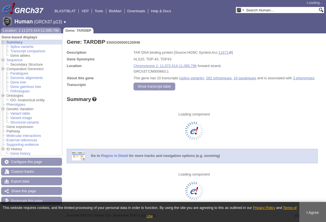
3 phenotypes (303, 78)
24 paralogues (245, 78)
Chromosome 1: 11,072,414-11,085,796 (165, 66)
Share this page (23, 191)
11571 (224, 52)
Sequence (14, 60)
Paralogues (19, 73)
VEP (85, 11)
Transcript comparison (27, 51)
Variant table (20, 113)
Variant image (21, 118)
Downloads (136, 11)
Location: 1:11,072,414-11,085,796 (31, 30)
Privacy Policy (264, 208)
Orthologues (20, 91)
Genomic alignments (26, 78)
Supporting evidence (22, 144)
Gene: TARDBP (78, 30)
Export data (20, 181)
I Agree (313, 212)
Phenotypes (15, 104)
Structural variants (24, 122)
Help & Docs (161, 11)
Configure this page (26, 162)
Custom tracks (22, 171)
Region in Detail (114, 156)
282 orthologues (219, 78)
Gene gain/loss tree (25, 87)
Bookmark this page (27, 201)
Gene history (20, 153)
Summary (14, 42)
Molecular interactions (23, 136)
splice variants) (192, 78)
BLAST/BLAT (65, 11)
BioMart (115, 11)
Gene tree (18, 82)
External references (21, 140)
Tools (99, 11)
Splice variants (21, 47)
